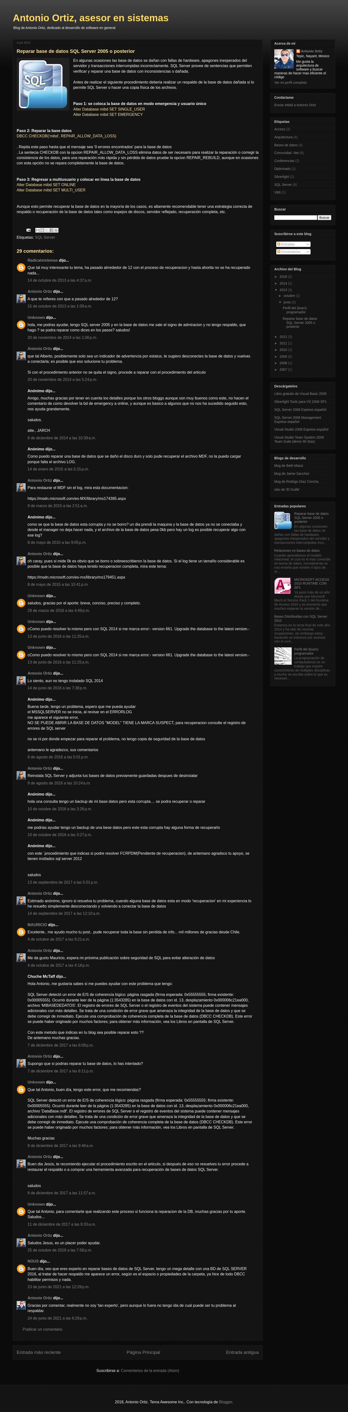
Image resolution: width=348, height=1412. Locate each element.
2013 (284, 290)
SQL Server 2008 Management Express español (297, 420)
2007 (284, 369)
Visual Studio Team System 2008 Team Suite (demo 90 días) (299, 439)
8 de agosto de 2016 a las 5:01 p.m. (58, 757)
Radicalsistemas (43, 260)
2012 (284, 337)
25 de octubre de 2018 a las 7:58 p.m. (60, 1250)
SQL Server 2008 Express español (300, 410)
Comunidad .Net (286, 153)
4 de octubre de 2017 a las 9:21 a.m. (59, 939)
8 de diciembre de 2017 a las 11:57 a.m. (62, 1193)
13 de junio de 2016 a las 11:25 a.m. (59, 636)
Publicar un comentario (42, 1329)
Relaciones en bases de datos (297, 550)
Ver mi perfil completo (290, 82)
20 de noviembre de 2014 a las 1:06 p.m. (62, 338)
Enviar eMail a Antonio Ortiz (295, 105)
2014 (284, 283)
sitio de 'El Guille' (287, 489)
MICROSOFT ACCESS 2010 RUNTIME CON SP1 (311, 584)
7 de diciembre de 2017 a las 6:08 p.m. (61, 1045)
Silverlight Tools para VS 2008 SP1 (300, 402)
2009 (284, 356)
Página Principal (143, 1352)
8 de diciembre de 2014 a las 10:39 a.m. (62, 438)
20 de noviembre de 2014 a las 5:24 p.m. (62, 379)
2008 (284, 363)
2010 (284, 350)
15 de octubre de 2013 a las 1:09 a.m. (60, 306)
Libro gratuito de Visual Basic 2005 (300, 394)
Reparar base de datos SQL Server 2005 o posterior (300, 323)
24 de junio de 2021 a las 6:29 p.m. (57, 1318)
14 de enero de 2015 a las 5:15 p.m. (58, 469)
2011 (284, 343)
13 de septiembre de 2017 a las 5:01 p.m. (63, 882)
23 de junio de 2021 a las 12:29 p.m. (59, 1287)
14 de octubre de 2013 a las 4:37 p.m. (60, 280)
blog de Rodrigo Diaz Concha (296, 481)
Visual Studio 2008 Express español (301, 429)
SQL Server (45, 237)
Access (279, 129)
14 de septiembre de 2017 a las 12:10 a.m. (64, 913)
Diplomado (282, 169)
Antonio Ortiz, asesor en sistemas (91, 18)
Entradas (286, 244)
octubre (289, 296)
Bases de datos (286, 145)
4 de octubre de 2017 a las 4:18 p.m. (59, 965)
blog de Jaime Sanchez (292, 473)
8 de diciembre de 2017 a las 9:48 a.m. (61, 1146)
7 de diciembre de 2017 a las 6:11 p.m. (61, 1071)
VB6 (277, 192)
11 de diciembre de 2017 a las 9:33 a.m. (62, 1224)
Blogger (225, 1402)
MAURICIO (37, 925)
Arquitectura (283, 137)
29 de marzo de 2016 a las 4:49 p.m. (59, 610)
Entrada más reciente (39, 1352)
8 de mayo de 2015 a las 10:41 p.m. (58, 584)
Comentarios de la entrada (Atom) (150, 1371)
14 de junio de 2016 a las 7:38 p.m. (57, 688)
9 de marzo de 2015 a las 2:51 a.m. (58, 506)
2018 (284, 277)
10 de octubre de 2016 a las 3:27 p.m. (60, 835)
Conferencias (284, 161)
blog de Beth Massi (288, 466)
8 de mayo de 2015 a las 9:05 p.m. (57, 542)
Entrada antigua (242, 1352)
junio (287, 302)
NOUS (33, 1261)
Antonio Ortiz (40, 291)
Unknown (36, 317)
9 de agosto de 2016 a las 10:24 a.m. (59, 783)
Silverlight (281, 177)
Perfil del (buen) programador (295, 310)
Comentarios (288, 252)
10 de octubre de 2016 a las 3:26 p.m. (60, 809)
